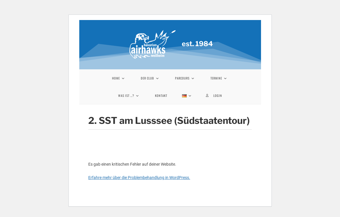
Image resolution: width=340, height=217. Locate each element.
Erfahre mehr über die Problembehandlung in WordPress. (139, 177)
